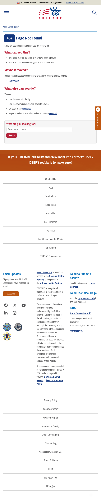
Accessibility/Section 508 (50, 452)
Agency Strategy (50, 409)
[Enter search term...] (39, 129)
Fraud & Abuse (50, 460)
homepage (26, 108)
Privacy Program (50, 417)
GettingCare (14, 81)
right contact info (86, 298)
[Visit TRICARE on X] (15, 305)
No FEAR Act (50, 477)
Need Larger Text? (11, 26)
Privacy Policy (50, 400)
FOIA (50, 469)
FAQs (50, 188)
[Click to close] (98, 109)
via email (53, 113)
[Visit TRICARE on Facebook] (6, 305)
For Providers (50, 222)
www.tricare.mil (44, 272)
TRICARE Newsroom (50, 256)
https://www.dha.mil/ (80, 313)
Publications (50, 196)
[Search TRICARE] (11, 135)
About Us (50, 213)
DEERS (34, 162)
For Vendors (50, 248)
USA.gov (50, 486)
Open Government (50, 435)
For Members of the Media (50, 239)
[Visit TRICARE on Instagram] (15, 313)
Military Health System (51, 283)
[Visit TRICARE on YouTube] (24, 305)
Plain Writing (50, 443)
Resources (50, 205)
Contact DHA (76, 330)
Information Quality (50, 426)
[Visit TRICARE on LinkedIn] (6, 313)
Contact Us (50, 179)
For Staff (50, 230)
